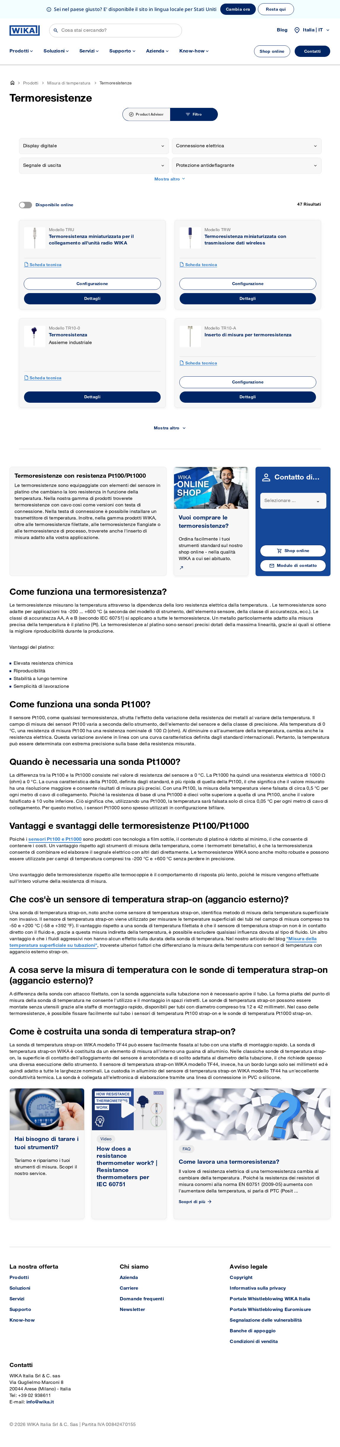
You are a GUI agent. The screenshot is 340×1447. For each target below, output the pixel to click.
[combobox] (94, 146)
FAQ (187, 1149)
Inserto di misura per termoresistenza (248, 335)
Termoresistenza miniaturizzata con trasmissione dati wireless (245, 240)
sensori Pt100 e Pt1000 (55, 839)
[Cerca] (115, 30)
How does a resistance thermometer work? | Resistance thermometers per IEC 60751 (127, 1166)
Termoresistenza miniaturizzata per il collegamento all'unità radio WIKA (91, 240)
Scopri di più (196, 1201)
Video (106, 1138)
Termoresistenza (68, 335)
